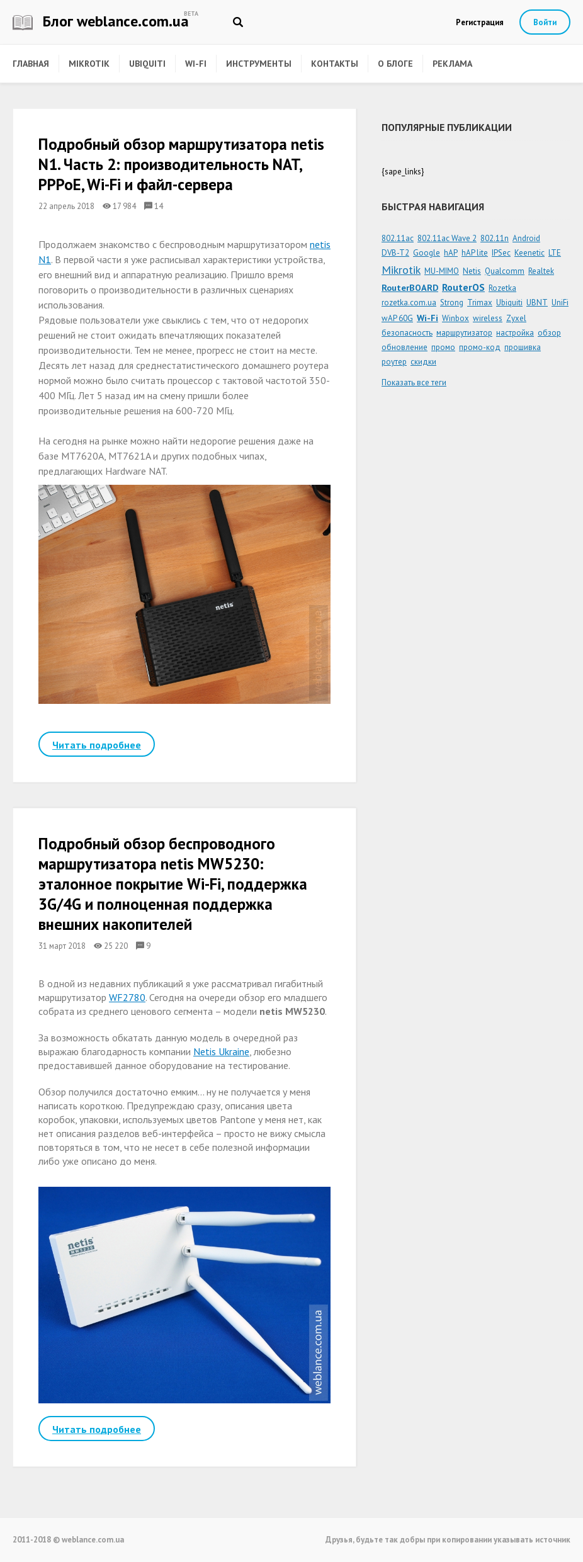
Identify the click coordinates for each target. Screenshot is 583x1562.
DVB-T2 (395, 252)
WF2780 (127, 997)
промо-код (480, 347)
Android (526, 238)
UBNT (537, 302)
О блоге (395, 63)
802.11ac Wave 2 (447, 238)
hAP (451, 252)
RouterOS (463, 287)
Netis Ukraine (221, 1051)
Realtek (541, 271)
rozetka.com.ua (409, 302)
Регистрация (480, 22)
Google (426, 252)
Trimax (479, 302)
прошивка (522, 347)
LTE (554, 252)
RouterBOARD (410, 287)
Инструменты (259, 63)
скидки (423, 361)
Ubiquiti (147, 63)
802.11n (494, 238)
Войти (545, 22)
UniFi (560, 302)
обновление (404, 347)
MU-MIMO (441, 271)
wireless (487, 318)
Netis (472, 271)
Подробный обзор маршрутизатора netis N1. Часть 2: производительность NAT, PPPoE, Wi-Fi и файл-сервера (181, 164)
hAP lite (474, 252)
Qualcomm (504, 271)
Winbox (455, 318)
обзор (549, 332)
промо (443, 347)
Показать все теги (414, 382)
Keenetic (529, 252)
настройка (515, 332)
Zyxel (516, 318)
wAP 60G (397, 318)
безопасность (407, 332)
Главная (31, 63)
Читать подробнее (96, 745)
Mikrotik (89, 63)
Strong (451, 302)
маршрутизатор (464, 332)
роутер (394, 361)
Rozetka (502, 288)
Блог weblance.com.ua (101, 21)
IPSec (501, 252)
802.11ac (398, 238)
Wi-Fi (196, 63)
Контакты (334, 63)
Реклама (452, 63)
